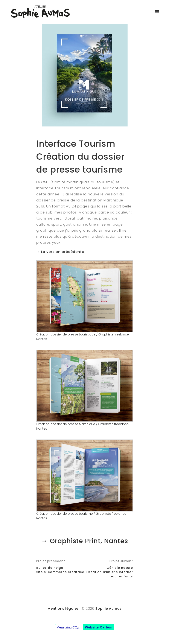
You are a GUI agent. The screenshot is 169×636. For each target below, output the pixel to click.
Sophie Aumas (108, 608)
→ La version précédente (60, 251)
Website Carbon (99, 627)
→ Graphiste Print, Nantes (84, 541)
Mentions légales (63, 608)
